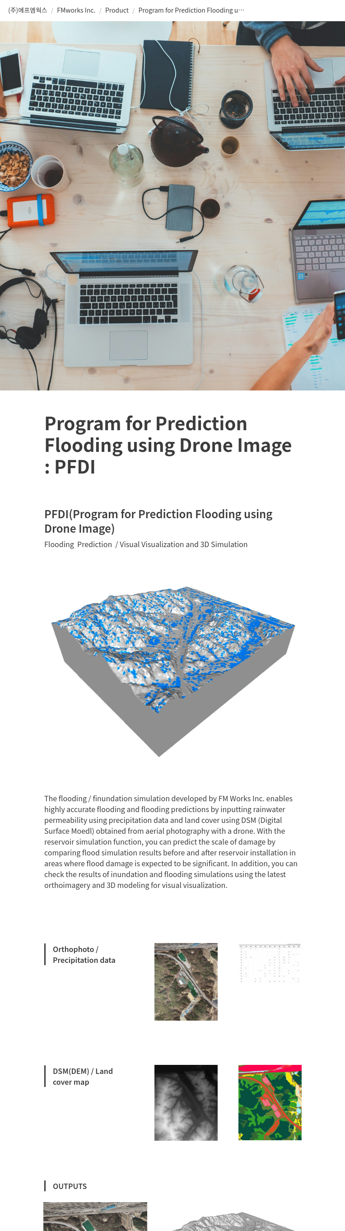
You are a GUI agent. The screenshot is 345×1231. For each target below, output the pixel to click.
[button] (27, 10)
